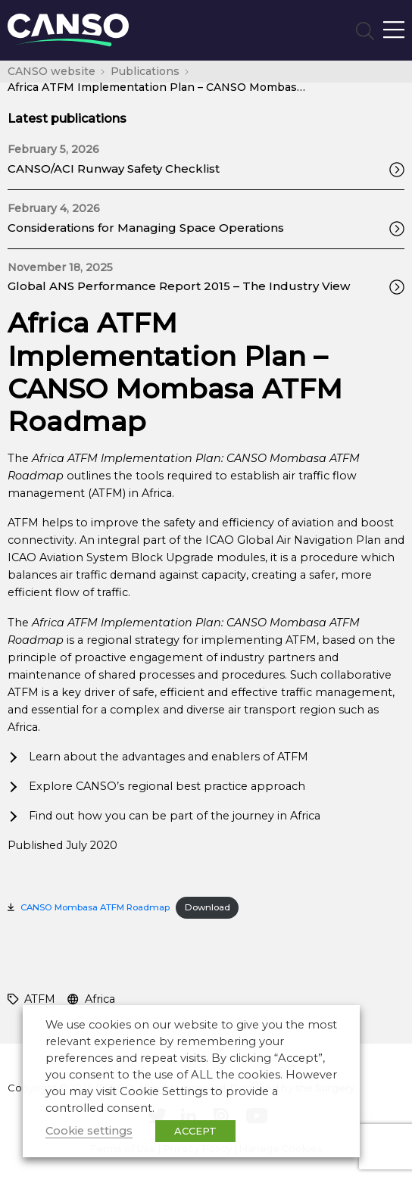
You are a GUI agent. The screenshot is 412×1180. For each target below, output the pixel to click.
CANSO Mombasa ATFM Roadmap (95, 907)
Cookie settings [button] (89, 1131)
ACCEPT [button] (195, 1131)
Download (207, 907)
